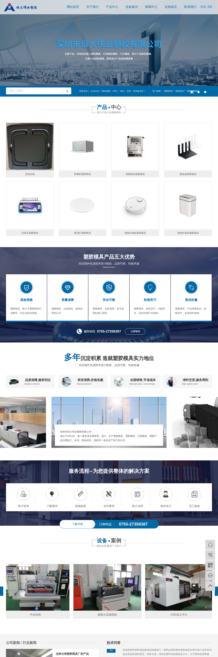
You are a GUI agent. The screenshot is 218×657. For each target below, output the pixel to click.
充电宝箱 (30, 174)
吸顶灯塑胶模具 (82, 232)
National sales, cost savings (142, 384)
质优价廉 (191, 300)
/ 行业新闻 (28, 643)
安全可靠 (109, 300)
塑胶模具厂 (169, 91)
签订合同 (137, 506)
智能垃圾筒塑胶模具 (188, 232)
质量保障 (67, 300)
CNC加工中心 (180, 614)
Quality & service (32, 384)
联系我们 (190, 7)
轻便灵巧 (150, 300)
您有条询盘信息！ (136, 91)
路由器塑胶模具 (188, 174)
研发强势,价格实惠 (90, 380)
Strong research (84, 384)
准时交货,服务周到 (195, 380)
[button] (191, 92)
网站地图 (106, 91)
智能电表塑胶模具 (135, 174)
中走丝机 (36, 614)
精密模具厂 (180, 91)
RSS (115, 91)
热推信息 (83, 91)
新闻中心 (151, 7)
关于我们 (92, 7)
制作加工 (165, 506)
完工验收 (194, 506)
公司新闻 (13, 643)
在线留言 (171, 7)
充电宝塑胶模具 (29, 232)
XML (122, 91)
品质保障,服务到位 (38, 380)
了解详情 (77, 524)
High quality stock (190, 384)
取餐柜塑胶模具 (82, 174)
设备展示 (131, 7)
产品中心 (112, 7)
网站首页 (73, 7)
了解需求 (52, 506)
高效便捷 (26, 300)
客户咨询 (23, 506)
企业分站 (94, 91)
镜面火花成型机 (108, 614)
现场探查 (80, 506)
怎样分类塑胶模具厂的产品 (72, 653)
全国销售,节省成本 (143, 380)
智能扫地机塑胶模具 (135, 232)
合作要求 (109, 506)
